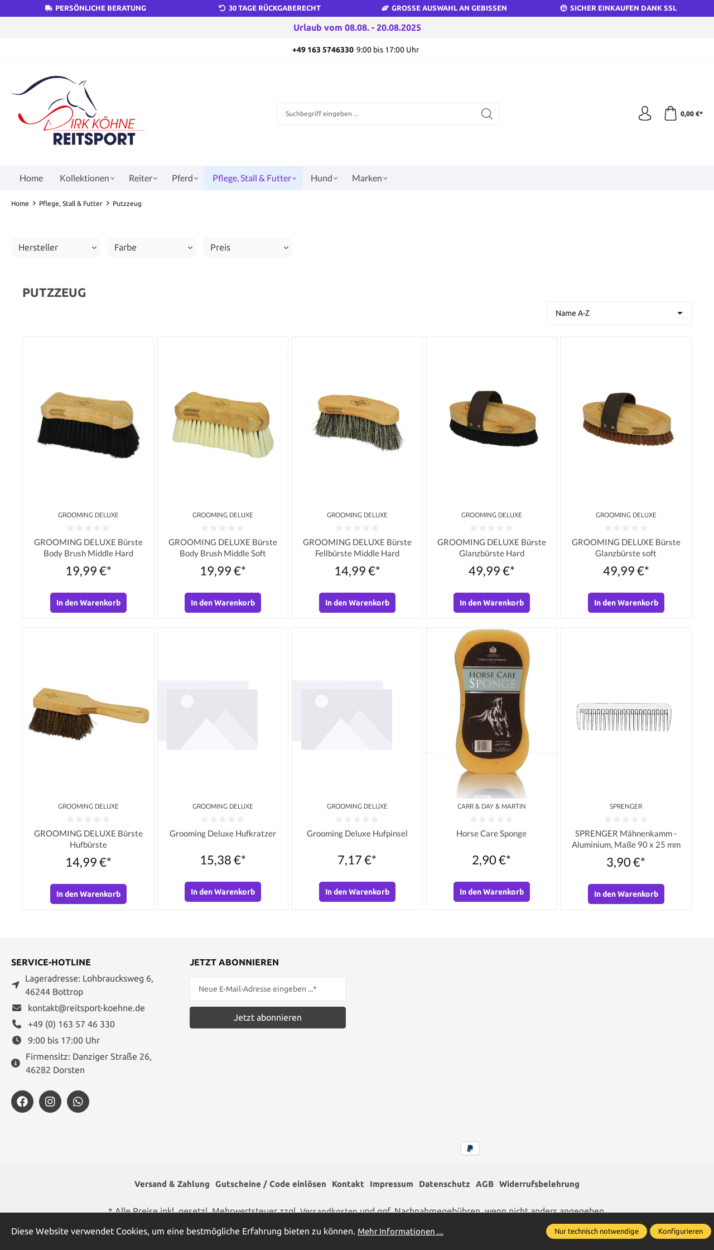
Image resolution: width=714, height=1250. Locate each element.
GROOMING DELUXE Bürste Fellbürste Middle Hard (357, 548)
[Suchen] (485, 114)
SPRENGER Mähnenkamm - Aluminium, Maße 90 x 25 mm (626, 842)
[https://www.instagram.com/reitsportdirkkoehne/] (50, 1106)
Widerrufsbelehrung (548, 1189)
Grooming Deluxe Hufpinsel (357, 836)
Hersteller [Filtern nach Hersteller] (57, 247)
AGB (489, 1189)
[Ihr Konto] (641, 114)
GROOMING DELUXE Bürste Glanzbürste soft (626, 548)
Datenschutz (448, 1189)
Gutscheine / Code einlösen (266, 1189)
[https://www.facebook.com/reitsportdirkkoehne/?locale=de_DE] (22, 1106)
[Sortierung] (619, 313)
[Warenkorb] (682, 114)
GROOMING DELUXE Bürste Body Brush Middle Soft (222, 548)
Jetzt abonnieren (268, 1022)
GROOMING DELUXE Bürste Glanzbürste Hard (491, 548)
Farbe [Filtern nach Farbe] (153, 247)
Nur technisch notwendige (596, 1231)
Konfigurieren (680, 1231)
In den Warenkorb (88, 605)
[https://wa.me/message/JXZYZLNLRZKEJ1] (78, 1106)
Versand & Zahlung (164, 1189)
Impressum (392, 1189)
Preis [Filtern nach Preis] (249, 247)
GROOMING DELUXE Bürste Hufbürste (88, 842)
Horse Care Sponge (491, 836)
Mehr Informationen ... (402, 1231)
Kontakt (347, 1189)
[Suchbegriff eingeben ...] (374, 114)
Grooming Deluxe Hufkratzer (222, 836)
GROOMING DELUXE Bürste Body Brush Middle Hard (88, 548)
